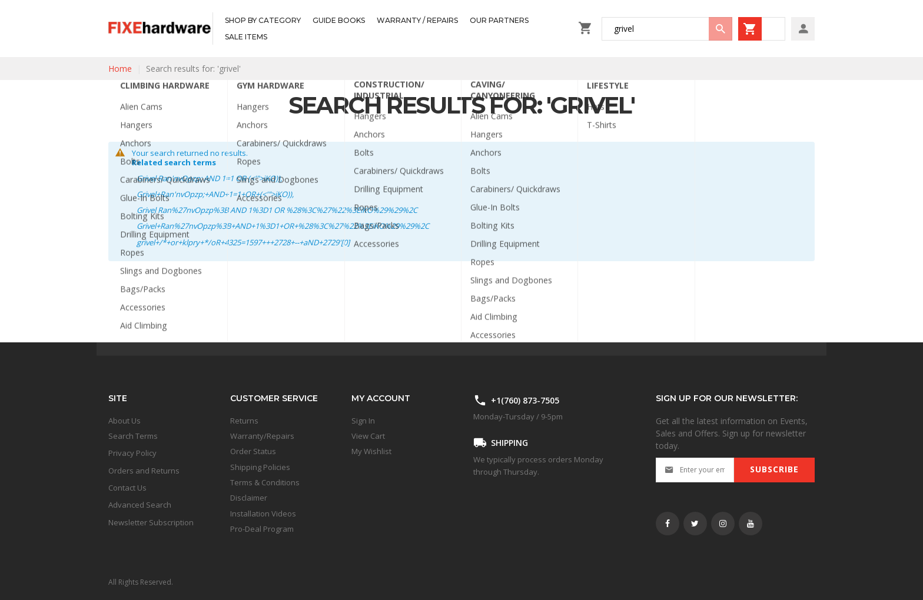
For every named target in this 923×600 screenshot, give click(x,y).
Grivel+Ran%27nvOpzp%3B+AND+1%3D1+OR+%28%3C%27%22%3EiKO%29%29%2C (283, 226)
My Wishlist (371, 451)
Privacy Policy (132, 453)
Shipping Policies (260, 467)
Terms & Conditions (265, 482)
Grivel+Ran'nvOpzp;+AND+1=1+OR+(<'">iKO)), (215, 194)
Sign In (363, 420)
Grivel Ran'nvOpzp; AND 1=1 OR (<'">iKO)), (209, 178)
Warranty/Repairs (262, 436)
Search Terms (133, 436)
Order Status (253, 451)
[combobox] (667, 29)
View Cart (368, 436)
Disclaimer (248, 497)
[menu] (392, 28)
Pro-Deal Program (262, 529)
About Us (124, 420)
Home (120, 68)
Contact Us (127, 487)
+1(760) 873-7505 (525, 400)
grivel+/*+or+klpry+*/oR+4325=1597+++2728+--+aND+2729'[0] (243, 242)
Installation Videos (263, 513)
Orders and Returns (144, 470)
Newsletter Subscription (151, 522)
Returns (244, 420)
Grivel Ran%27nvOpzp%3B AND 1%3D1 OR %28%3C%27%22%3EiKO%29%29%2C (277, 210)
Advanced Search (139, 504)
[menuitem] (263, 20)
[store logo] (160, 28)
